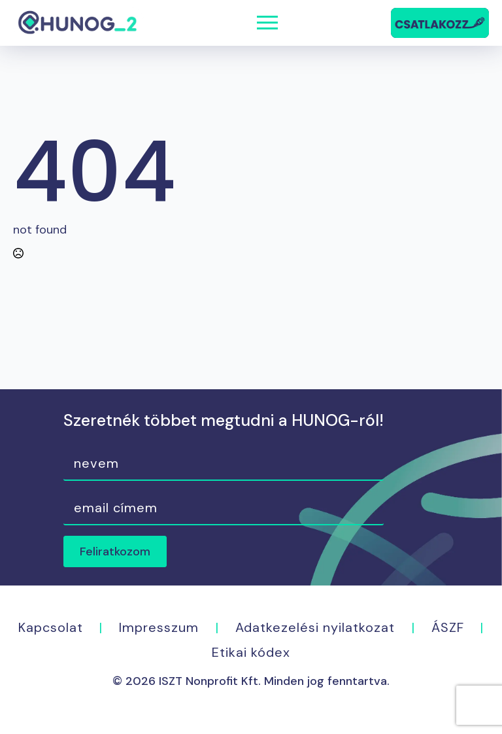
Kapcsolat (50, 627)
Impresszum (159, 627)
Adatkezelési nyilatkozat (315, 627)
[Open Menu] (267, 22)
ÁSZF (447, 627)
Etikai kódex (251, 652)
